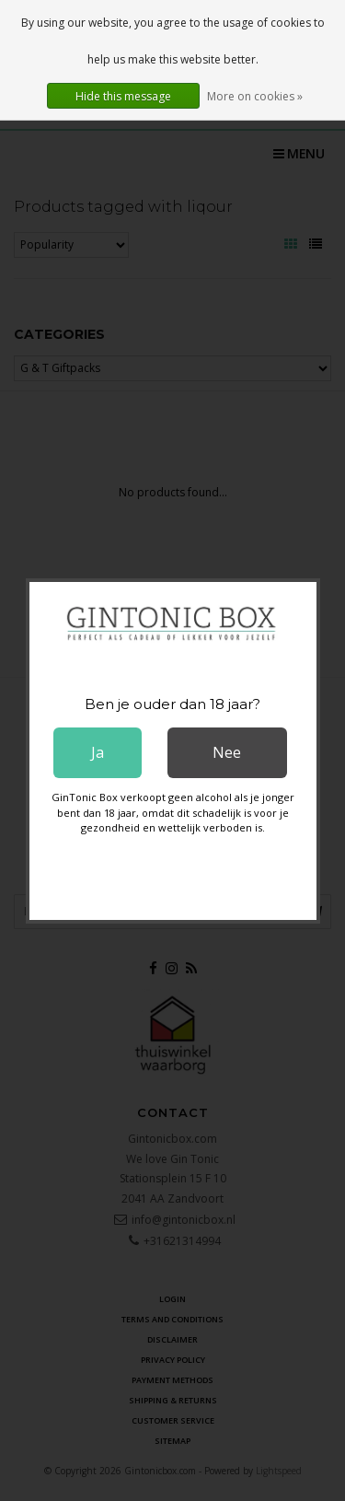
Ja (97, 752)
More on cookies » (255, 96)
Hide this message (123, 96)
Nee (227, 752)
